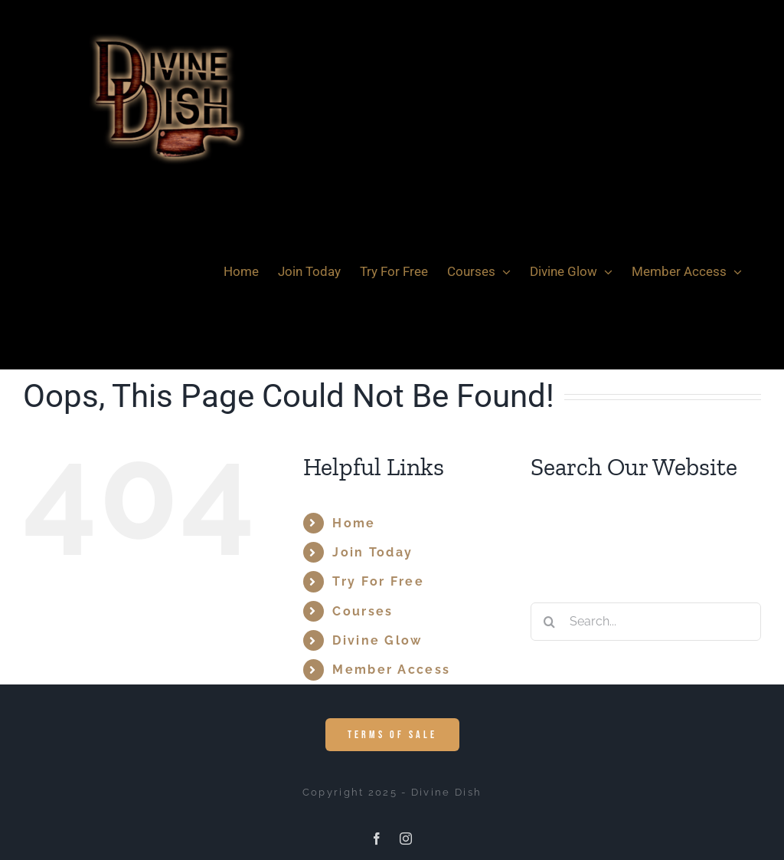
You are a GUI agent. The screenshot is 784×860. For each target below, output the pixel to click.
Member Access (391, 669)
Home (353, 523)
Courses (362, 611)
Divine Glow (377, 640)
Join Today (372, 552)
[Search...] (646, 621)
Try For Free (378, 581)
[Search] (550, 621)
